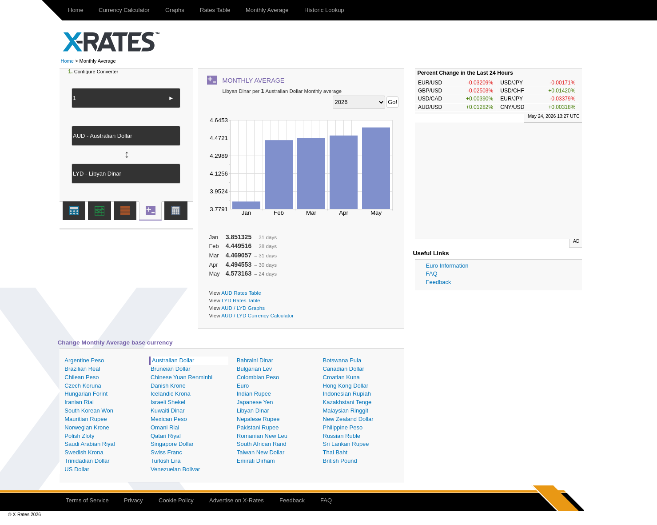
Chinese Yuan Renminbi (181, 377)
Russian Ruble (342, 436)
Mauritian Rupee (85, 419)
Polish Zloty (79, 436)
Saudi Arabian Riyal (89, 444)
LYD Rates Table (241, 300)
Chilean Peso (81, 377)
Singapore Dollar (172, 444)
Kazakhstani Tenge (347, 402)
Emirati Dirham (256, 460)
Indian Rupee (254, 393)
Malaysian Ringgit (346, 410)
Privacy (133, 500)
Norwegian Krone (86, 427)
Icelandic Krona (171, 393)
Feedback (438, 282)
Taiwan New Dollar (261, 452)
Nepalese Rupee (258, 419)
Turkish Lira (165, 460)
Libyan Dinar (253, 410)
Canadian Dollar (343, 368)
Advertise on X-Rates (236, 500)
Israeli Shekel (168, 402)
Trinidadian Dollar (86, 460)
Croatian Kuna (341, 377)
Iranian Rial (79, 402)
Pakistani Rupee (258, 427)
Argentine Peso (84, 360)
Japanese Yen (255, 402)
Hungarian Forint (86, 393)
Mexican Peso (169, 419)
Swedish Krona (83, 452)
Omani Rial (165, 427)
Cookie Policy (176, 500)
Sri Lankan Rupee (346, 444)
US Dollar (76, 469)
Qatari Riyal (166, 436)
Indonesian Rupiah (347, 393)
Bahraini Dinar (255, 360)
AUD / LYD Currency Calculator (257, 315)
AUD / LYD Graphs (243, 308)
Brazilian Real (82, 368)
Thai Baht (335, 452)
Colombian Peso (258, 377)
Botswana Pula (342, 360)
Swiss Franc (166, 452)
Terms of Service (87, 500)
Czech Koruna (82, 385)
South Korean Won (88, 410)
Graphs (174, 10)
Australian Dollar (173, 360)
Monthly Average (267, 10)
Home (76, 10)
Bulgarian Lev (254, 368)
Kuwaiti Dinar (168, 410)
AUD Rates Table (241, 293)
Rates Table (215, 10)
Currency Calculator (124, 10)
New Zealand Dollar (348, 419)
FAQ (432, 273)
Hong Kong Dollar (346, 385)
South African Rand (262, 444)
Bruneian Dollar (171, 368)
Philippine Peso (343, 427)
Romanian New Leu (262, 436)
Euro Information (447, 265)
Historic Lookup (324, 10)
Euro (243, 385)
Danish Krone (168, 385)
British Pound (340, 460)
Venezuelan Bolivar (175, 469)
